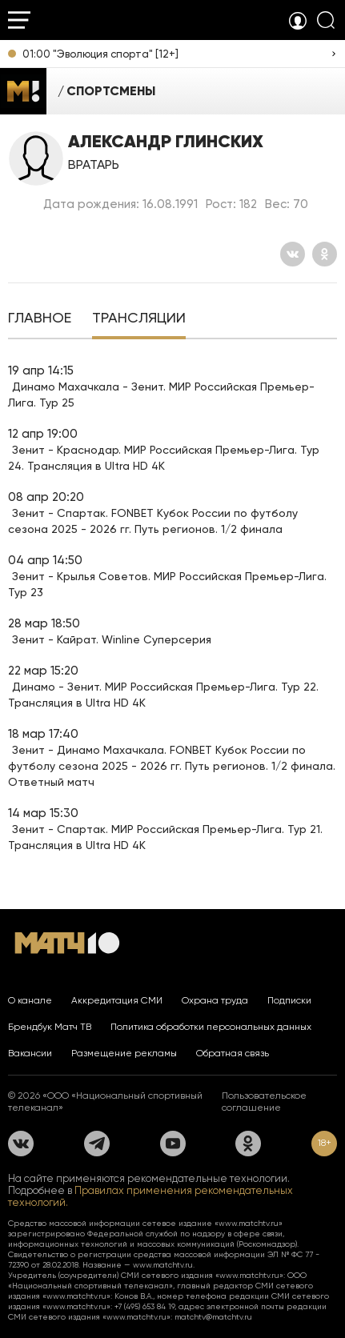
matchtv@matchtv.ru (213, 1316)
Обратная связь (232, 1053)
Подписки (289, 1000)
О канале (30, 1000)
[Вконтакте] (292, 254)
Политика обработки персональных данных (210, 1026)
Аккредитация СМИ (116, 1000)
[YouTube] (173, 1143)
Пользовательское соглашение (264, 1101)
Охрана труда (215, 1000)
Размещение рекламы (124, 1053)
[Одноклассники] (324, 254)
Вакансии (30, 1053)
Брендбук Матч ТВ (49, 1026)
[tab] (39, 319)
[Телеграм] (97, 1143)
